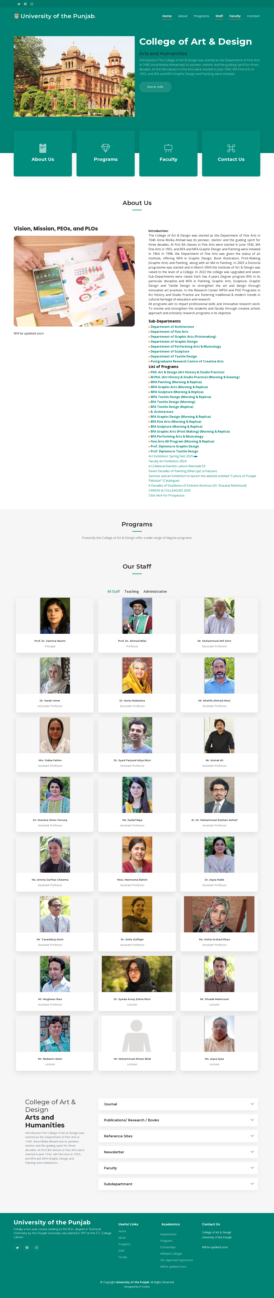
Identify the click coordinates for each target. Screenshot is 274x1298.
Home (167, 16)
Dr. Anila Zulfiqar (132, 982)
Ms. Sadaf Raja (132, 863)
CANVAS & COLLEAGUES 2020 (170, 504)
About (182, 16)
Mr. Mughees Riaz (50, 1042)
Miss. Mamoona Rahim (132, 923)
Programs (201, 16)
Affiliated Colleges (171, 1253)
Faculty (235, 16)
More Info (155, 87)
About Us (43, 175)
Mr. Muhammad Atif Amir (214, 684)
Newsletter (114, 1196)
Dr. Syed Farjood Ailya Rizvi (132, 803)
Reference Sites (118, 1180)
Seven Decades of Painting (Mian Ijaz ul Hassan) (183, 485)
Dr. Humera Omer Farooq (50, 863)
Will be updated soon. (173, 1266)
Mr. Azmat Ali (214, 803)
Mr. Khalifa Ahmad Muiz (214, 744)
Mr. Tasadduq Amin (50, 982)
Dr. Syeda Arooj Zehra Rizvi (132, 1042)
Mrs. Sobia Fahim (50, 803)
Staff (219, 16)
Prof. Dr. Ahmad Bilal (132, 684)
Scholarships (168, 1247)
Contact (253, 16)
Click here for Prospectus (167, 509)
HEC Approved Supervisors (176, 1260)
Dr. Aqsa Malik (214, 923)
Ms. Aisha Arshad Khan (214, 982)
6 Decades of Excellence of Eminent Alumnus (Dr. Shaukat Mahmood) (198, 499)
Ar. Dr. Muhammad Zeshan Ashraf (214, 863)
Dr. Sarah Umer (50, 744)
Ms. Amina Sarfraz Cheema (50, 923)
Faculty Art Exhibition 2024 (167, 475)
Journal (110, 1148)
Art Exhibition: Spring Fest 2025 (173, 470)
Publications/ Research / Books (131, 1164)
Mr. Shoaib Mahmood (214, 1042)
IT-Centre (144, 1286)
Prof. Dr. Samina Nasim (50, 684)
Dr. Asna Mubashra (132, 744)
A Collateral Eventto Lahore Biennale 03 (177, 480)
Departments (168, 1234)
